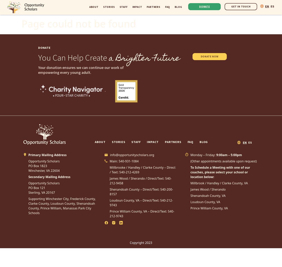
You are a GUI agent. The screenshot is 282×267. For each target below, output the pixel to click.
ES (272, 6)
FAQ (167, 7)
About (94, 7)
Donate (204, 6)
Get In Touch (241, 6)
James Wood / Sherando (208, 189)
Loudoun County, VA (205, 202)
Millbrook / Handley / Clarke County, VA (219, 183)
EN (267, 6)
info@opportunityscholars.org (132, 155)
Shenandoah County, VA (208, 196)
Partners (153, 7)
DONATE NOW (210, 56)
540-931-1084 (129, 161)
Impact (137, 7)
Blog (178, 7)
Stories (109, 7)
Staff (124, 7)
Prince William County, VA (209, 208)
